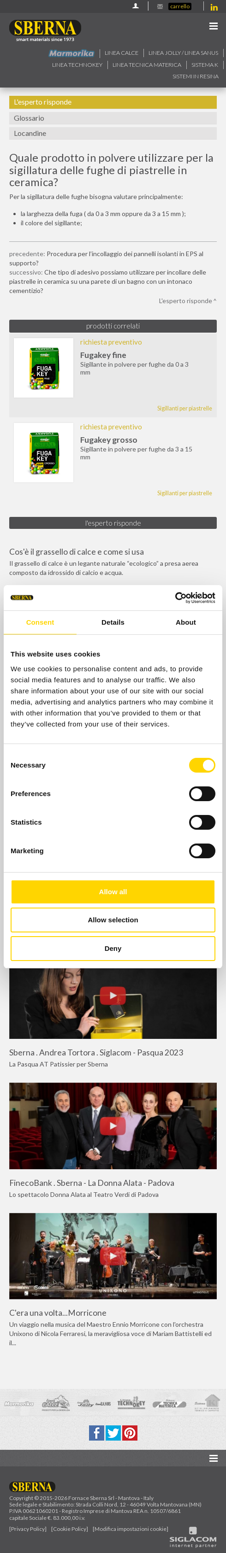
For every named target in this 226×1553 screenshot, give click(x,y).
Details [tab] (113, 622)
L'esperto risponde (42, 101)
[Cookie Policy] (69, 1528)
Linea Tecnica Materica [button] (147, 64)
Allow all (113, 892)
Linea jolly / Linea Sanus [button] (183, 52)
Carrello (180, 6)
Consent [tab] (40, 622)
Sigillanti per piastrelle (184, 408)
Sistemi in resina (195, 76)
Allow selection (113, 920)
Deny (113, 948)
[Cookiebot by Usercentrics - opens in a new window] (175, 598)
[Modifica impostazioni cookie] (130, 1528)
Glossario (29, 117)
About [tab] (186, 622)
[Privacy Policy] (28, 1528)
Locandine (30, 133)
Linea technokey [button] (77, 64)
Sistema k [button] (204, 64)
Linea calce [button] (121, 52)
